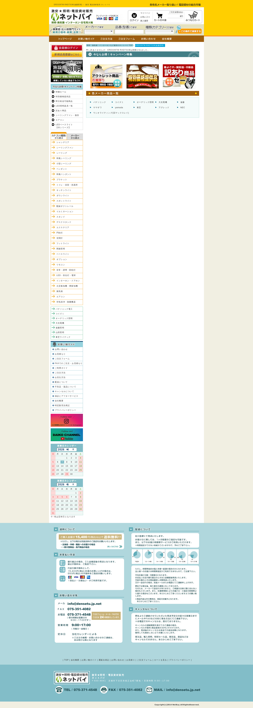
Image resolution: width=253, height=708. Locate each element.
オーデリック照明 (145, 102)
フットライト (62, 243)
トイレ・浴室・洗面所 (67, 185)
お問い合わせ (61, 349)
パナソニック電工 (64, 309)
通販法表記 (104, 660)
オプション (61, 259)
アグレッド (164, 107)
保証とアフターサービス (66, 396)
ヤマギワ (97, 107)
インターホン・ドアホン (68, 281)
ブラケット (61, 179)
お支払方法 (60, 377)
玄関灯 (59, 238)
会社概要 (59, 401)
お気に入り (145, 17)
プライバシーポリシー (65, 410)
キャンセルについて (64, 391)
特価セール (61, 92)
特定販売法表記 (62, 405)
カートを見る (160, 660)
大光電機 (163, 102)
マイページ (145, 13)
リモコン (60, 265)
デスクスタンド (63, 222)
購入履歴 (144, 21)
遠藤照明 (60, 328)
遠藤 (182, 102)
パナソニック (99, 102)
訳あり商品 (61, 110)
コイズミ (119, 102)
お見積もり (60, 354)
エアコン (60, 120)
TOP (66, 660)
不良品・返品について (65, 387)
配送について (61, 382)
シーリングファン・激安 (67, 115)
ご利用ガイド (61, 368)
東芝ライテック (63, 337)
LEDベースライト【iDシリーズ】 (64, 126)
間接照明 (60, 249)
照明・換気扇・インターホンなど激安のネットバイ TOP (110, 45)
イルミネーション (65, 211)
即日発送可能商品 (64, 101)
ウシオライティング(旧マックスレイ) (111, 113)
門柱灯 (59, 233)
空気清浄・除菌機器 (66, 302)
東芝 (139, 107)
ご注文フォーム (62, 359)
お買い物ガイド (88, 660)
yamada (119, 107)
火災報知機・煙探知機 (67, 286)
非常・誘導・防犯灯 (66, 270)
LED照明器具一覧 (64, 106)
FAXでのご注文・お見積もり (68, 363)
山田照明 (60, 332)
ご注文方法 (60, 373)
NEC (182, 107)
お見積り (130, 660)
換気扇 (59, 291)
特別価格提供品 (63, 96)
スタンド (60, 217)
